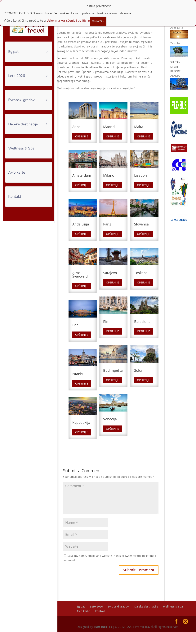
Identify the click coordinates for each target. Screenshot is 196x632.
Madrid (109, 126)
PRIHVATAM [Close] (98, 21)
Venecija (110, 419)
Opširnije (81, 136)
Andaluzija (80, 224)
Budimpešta (113, 370)
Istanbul (78, 374)
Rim (106, 321)
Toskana (141, 272)
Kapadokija (81, 422)
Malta (138, 126)
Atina (76, 126)
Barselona (142, 321)
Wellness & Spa (21, 148)
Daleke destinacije (23, 124)
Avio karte (16, 172)
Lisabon (140, 175)
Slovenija (141, 224)
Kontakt (14, 196)
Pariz (107, 224)
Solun (138, 370)
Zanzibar (176, 43)
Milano (108, 175)
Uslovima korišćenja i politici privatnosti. (76, 20)
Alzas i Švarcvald (80, 274)
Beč (75, 325)
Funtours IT (102, 627)
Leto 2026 (16, 75)
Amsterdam (81, 175)
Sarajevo (110, 272)
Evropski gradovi (21, 99)
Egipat (13, 51)
